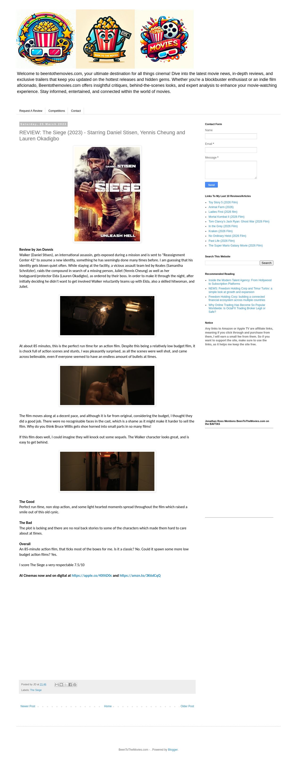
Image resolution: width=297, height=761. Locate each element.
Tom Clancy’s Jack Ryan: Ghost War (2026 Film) (239, 221)
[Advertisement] (239, 383)
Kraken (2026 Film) (221, 231)
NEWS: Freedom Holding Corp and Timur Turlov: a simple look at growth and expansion (240, 290)
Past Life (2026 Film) (222, 241)
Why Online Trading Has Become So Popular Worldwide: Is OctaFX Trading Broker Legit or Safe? (237, 308)
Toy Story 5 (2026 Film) (223, 202)
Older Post (187, 706)
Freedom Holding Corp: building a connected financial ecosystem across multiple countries (237, 298)
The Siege (36, 690)
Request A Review (30, 111)
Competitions (56, 111)
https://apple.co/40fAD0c (92, 575)
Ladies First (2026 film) (223, 211)
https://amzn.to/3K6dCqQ (140, 575)
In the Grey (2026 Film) (223, 226)
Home (108, 706)
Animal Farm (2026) (221, 207)
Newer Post (28, 706)
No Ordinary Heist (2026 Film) (227, 236)
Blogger (173, 749)
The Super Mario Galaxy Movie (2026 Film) (236, 245)
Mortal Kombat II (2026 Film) (226, 216)
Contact (76, 111)
